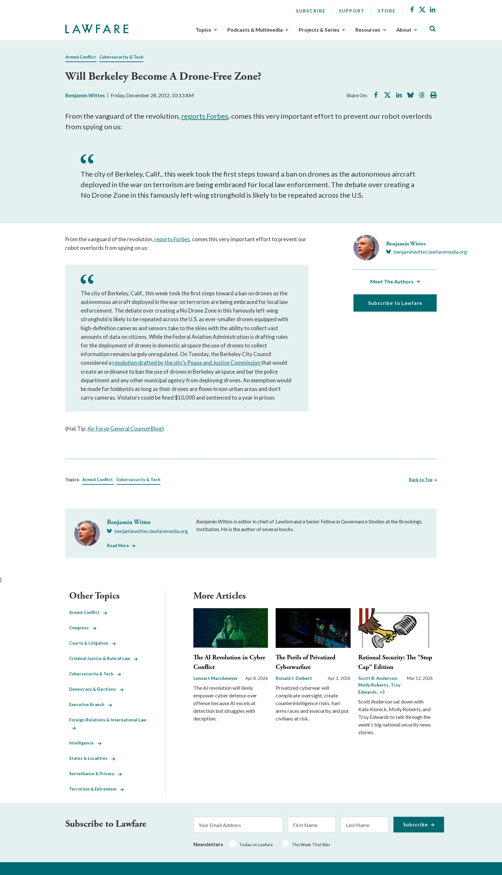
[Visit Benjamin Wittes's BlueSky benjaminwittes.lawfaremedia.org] (426, 252)
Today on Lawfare (256, 844)
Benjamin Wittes (85, 95)
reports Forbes (204, 116)
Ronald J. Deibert (294, 678)
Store (387, 10)
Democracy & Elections (96, 689)
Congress (82, 627)
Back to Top (421, 479)
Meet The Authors (392, 281)
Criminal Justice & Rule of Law (103, 658)
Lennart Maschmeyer (215, 678)
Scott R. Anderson (378, 678)
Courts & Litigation (92, 643)
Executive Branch (90, 704)
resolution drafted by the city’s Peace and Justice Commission (186, 362)
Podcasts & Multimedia (255, 30)
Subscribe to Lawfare (395, 303)
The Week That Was (311, 844)
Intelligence (85, 742)
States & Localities (92, 758)
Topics (203, 30)
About (403, 30)
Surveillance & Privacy (95, 773)
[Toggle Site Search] (432, 29)
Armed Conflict (80, 57)
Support (352, 10)
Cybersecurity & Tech (121, 57)
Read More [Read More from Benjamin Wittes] (118, 545)
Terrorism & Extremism (96, 788)
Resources (367, 30)
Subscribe (311, 10)
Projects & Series (319, 30)
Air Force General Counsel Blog (124, 428)
